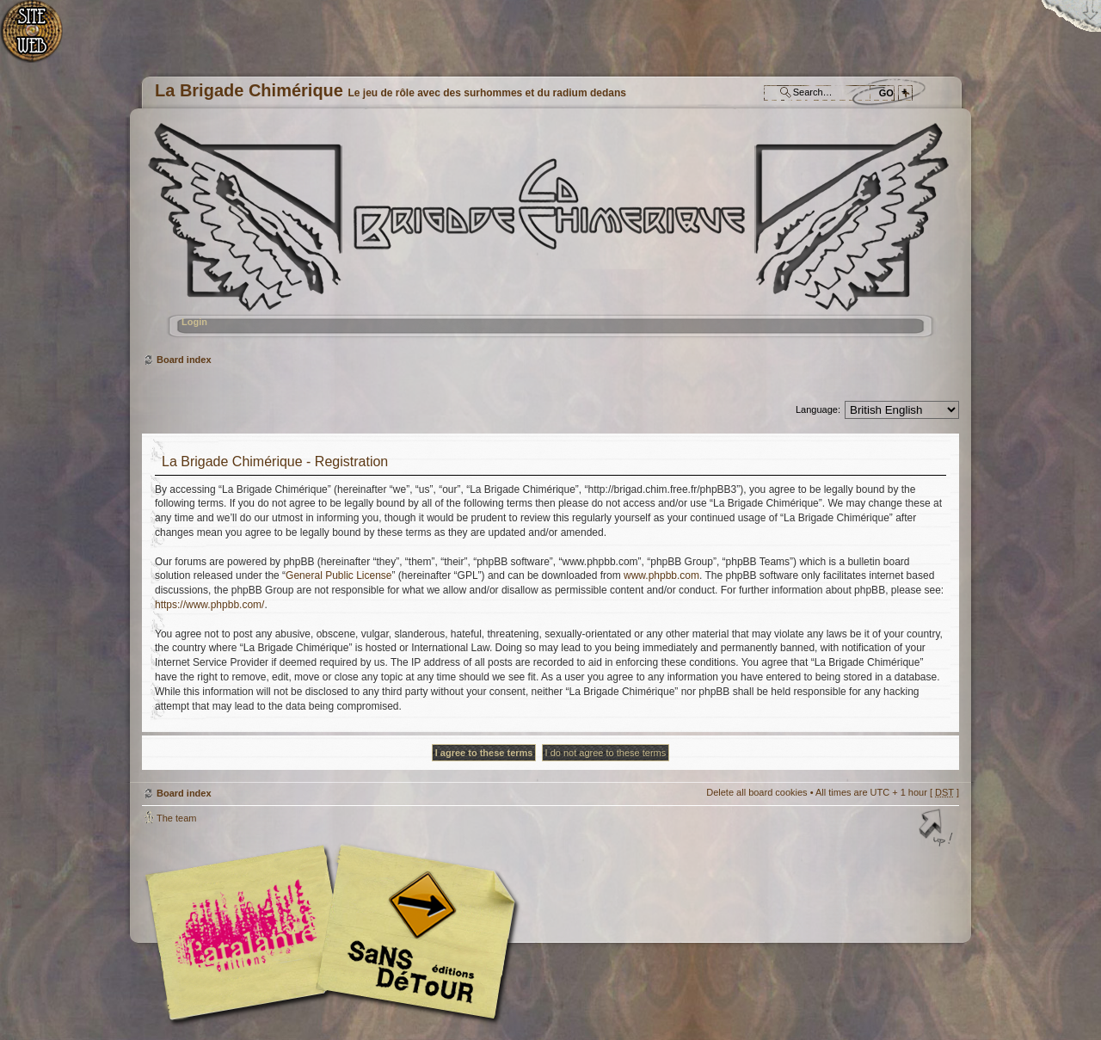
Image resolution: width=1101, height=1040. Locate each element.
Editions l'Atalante (335, 932)
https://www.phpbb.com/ (209, 605)
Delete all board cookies (756, 792)
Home (41, 39)
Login (194, 322)
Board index (548, 237)
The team (176, 818)
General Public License (338, 575)
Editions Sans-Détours (412, 934)
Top (937, 829)
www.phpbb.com (661, 575)
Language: (818, 409)
